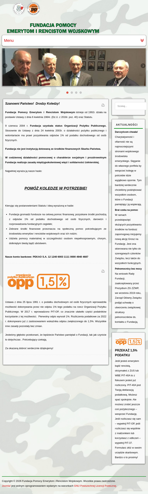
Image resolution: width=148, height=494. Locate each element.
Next (143, 66)
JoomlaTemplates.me (123, 489)
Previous (5, 66)
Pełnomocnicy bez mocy (128, 268)
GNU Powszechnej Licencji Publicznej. (95, 485)
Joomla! (6, 485)
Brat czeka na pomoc (126, 210)
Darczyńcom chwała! (126, 132)
